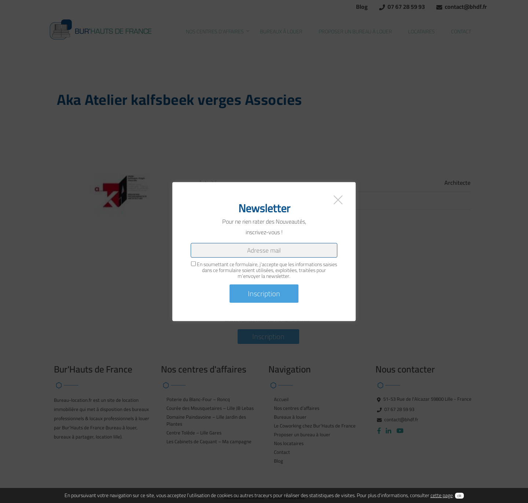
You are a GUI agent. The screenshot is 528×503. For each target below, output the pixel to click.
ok (459, 496)
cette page (441, 495)
